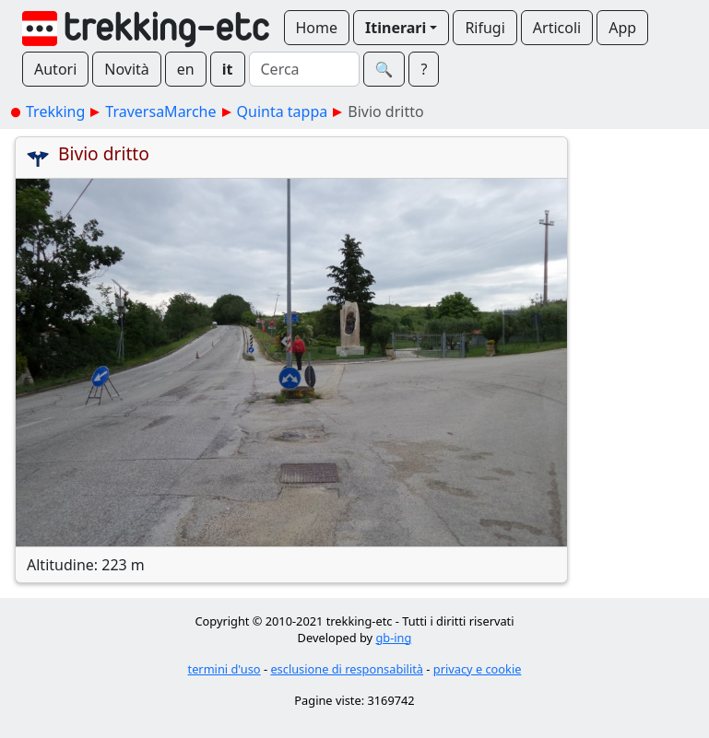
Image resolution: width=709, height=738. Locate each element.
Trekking (55, 111)
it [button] (227, 69)
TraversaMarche (160, 111)
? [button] (423, 69)
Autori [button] (55, 69)
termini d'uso (224, 669)
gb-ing (393, 637)
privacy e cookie (477, 669)
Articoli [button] (557, 28)
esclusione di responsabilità (346, 669)
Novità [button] (126, 69)
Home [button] (317, 28)
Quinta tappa (282, 111)
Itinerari (395, 28)
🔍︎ (384, 69)
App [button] (622, 28)
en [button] (186, 69)
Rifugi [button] (484, 28)
